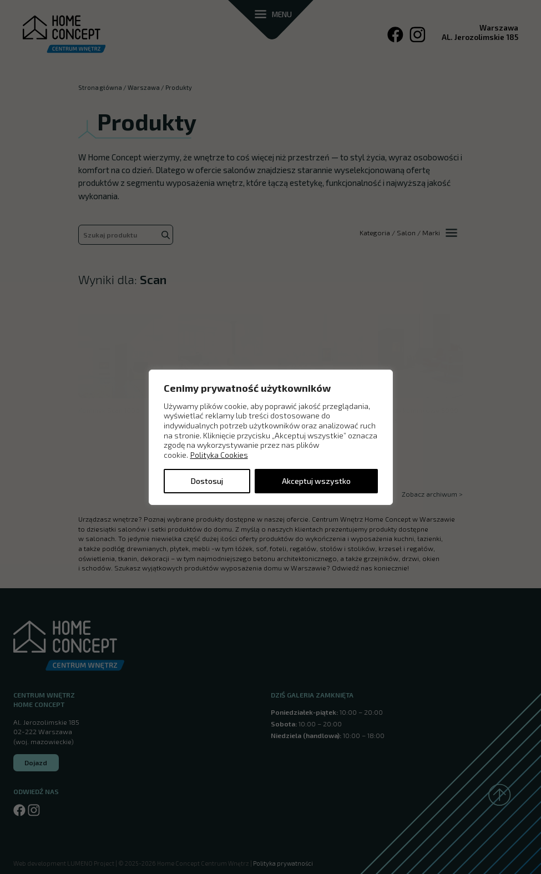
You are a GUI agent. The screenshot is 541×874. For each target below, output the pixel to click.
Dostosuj (207, 481)
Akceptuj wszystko (316, 481)
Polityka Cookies (219, 454)
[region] (271, 436)
